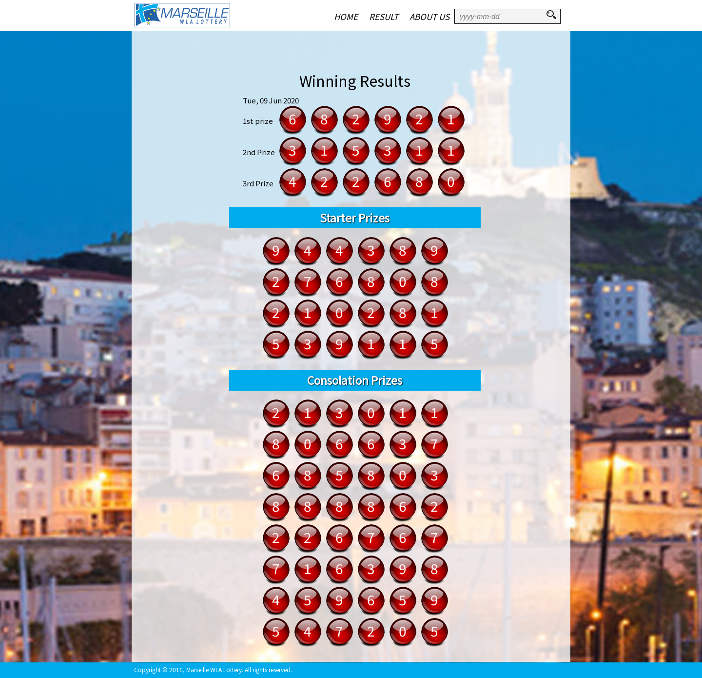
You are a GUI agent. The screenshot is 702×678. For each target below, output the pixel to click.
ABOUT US (429, 16)
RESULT (383, 16)
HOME (346, 16)
